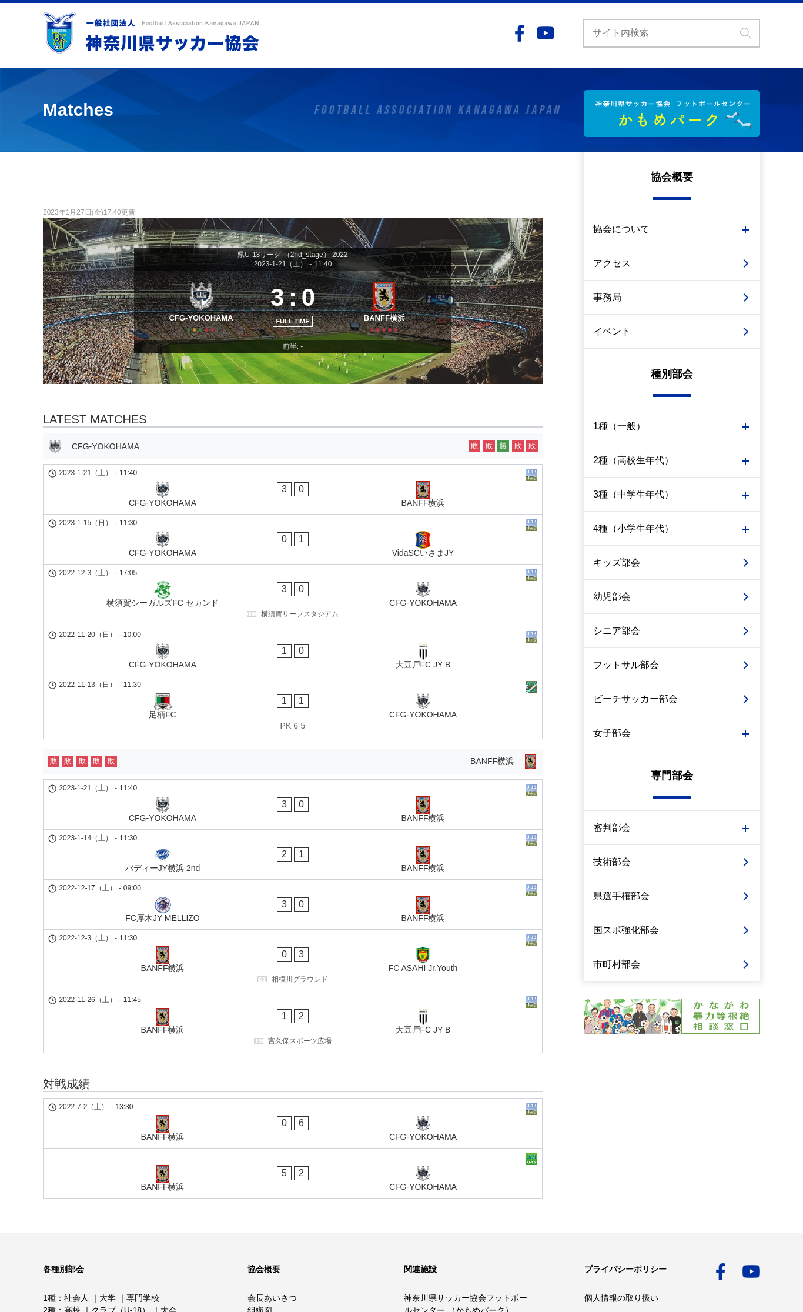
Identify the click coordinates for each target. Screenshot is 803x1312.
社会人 (76, 1133)
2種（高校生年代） (633, 460)
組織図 (259, 1145)
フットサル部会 (626, 665)
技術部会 (612, 862)
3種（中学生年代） (633, 494)
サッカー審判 (135, 1219)
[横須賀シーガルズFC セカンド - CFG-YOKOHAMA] (293, 572)
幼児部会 (612, 597)
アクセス (612, 263)
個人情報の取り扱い (621, 1133)
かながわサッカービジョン (296, 1182)
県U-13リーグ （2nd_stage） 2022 (292, 255)
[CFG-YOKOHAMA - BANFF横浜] (293, 508)
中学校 (76, 1158)
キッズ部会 (616, 562)
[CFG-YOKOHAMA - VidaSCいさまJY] (293, 538)
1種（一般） (619, 426)
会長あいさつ (272, 1133)
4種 (49, 1170)
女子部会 (612, 733)
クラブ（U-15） (128, 1158)
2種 (49, 1145)
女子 (51, 1182)
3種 (49, 1158)
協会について (621, 229)
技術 (102, 1195)
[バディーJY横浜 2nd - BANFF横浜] (293, 752)
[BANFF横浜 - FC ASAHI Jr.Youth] (293, 817)
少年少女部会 (88, 1170)
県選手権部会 (621, 896)
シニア (117, 1207)
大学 (107, 1133)
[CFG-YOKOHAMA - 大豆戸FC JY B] (293, 607)
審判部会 (612, 828)
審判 (129, 1195)
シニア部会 (616, 631)
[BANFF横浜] (388, 318)
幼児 (86, 1207)
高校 (72, 1145)
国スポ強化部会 (626, 930)
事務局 (607, 297)
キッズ (55, 1207)
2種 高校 (107, 1182)
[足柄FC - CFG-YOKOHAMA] (293, 643)
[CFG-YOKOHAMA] (197, 318)
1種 (49, 1133)
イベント (612, 331)
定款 (255, 1158)
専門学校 (142, 1133)
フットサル (161, 1207)
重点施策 (263, 1195)
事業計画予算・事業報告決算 (300, 1170)
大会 (168, 1145)
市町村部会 (616, 964)
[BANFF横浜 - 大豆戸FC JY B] (293, 856)
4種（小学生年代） (633, 528)
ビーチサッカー (72, 1219)
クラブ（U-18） (120, 1145)
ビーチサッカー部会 (635, 699)
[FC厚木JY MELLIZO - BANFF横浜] (293, 782)
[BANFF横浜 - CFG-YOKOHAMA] (293, 937)
